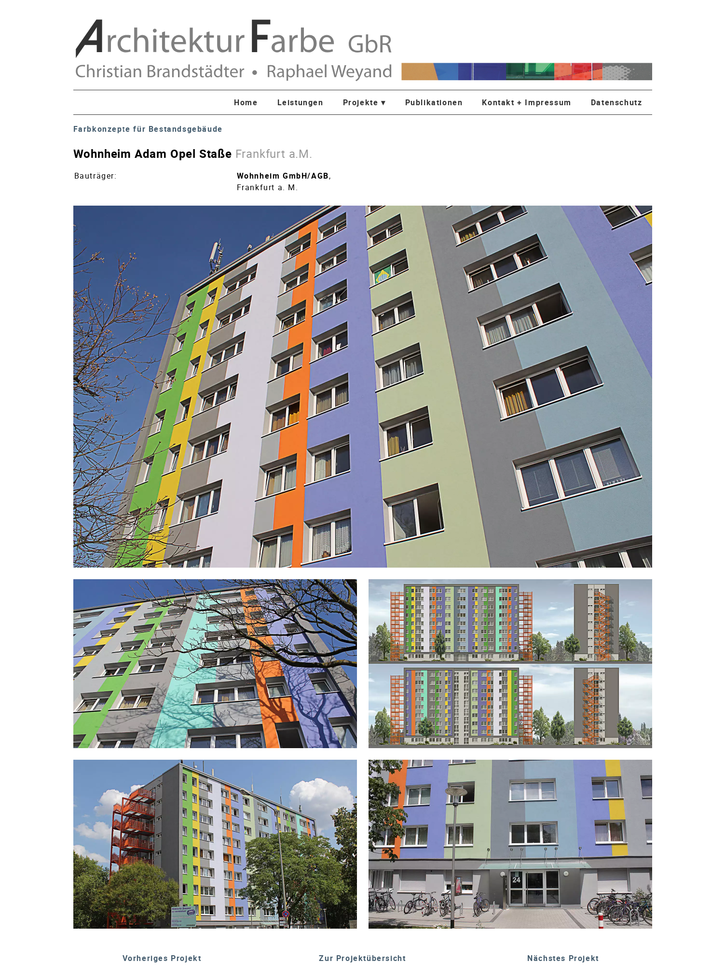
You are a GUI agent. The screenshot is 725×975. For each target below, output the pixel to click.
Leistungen (300, 102)
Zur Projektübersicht (362, 958)
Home (246, 102)
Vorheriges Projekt (162, 958)
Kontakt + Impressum (526, 102)
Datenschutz (617, 102)
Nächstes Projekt (563, 958)
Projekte (364, 102)
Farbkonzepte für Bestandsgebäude (148, 129)
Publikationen (434, 102)
